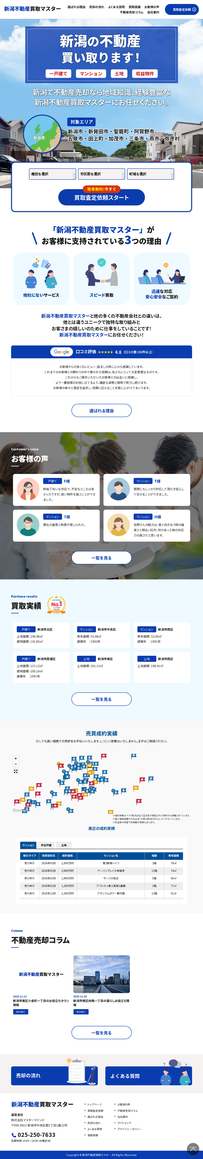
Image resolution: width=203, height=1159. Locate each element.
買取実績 (135, 7)
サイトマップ (124, 1123)
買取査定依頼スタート (101, 195)
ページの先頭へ (193, 1149)
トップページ (94, 1104)
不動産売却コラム (131, 12)
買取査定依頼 (182, 9)
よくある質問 (116, 7)
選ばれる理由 (76, 7)
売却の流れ (96, 7)
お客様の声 (151, 7)
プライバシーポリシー (129, 1129)
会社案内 (153, 12)
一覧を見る (101, 558)
